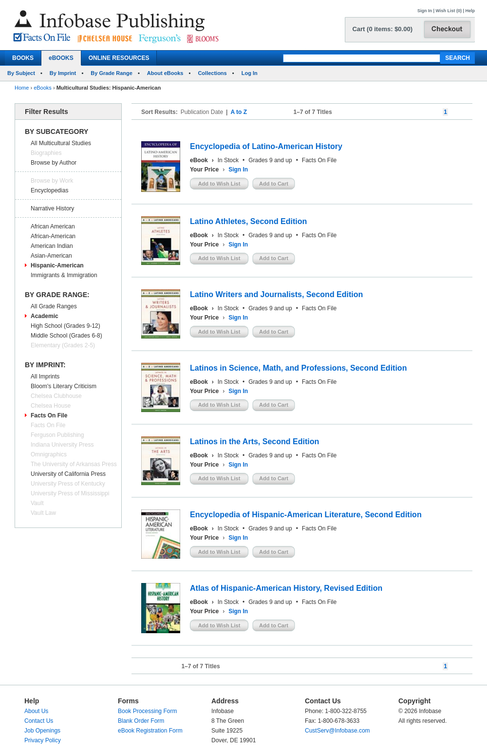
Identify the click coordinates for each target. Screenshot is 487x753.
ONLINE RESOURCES (119, 58)
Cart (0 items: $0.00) (382, 29)
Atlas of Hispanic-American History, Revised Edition (286, 588)
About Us (36, 711)
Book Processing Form (147, 711)
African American (53, 226)
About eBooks (165, 73)
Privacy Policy (42, 740)
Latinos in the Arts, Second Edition (254, 441)
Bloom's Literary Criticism (63, 386)
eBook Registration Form (150, 730)
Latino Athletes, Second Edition (248, 221)
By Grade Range (111, 73)
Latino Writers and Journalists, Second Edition (276, 294)
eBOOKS (61, 58)
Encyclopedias (49, 190)
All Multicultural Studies (61, 143)
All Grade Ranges (54, 306)
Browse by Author (53, 162)
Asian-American (51, 255)
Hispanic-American (57, 265)
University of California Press (68, 474)
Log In (250, 73)
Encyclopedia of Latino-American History (266, 146)
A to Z (238, 112)
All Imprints (45, 376)
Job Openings (42, 730)
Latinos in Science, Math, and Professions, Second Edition (298, 368)
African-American (53, 236)
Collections (212, 73)
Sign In (424, 10)
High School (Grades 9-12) (65, 325)
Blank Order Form (141, 720)
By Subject (21, 73)
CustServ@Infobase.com (337, 730)
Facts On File (49, 415)
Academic (44, 316)
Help (470, 10)
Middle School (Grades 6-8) (66, 335)
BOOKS (23, 58)
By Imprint (63, 73)
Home (22, 88)
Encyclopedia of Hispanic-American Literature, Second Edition (306, 514)
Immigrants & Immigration (64, 275)
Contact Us (38, 720)
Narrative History (52, 208)
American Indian (52, 246)
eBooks (43, 88)
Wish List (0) (449, 10)
